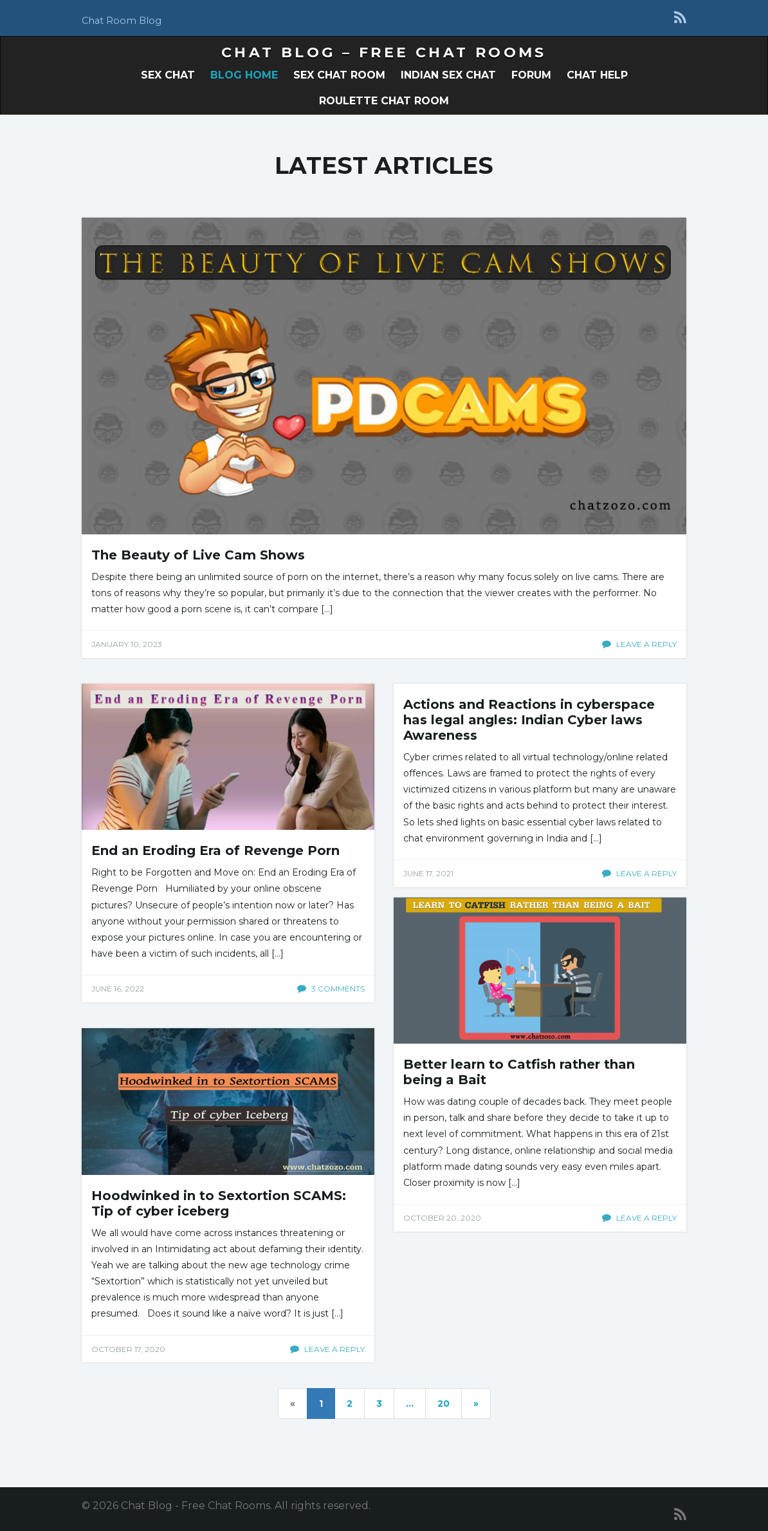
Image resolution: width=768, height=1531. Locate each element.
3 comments (331, 988)
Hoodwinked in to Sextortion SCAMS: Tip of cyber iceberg (218, 1203)
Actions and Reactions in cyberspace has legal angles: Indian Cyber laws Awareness (529, 720)
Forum (531, 75)
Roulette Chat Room (384, 101)
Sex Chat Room (339, 75)
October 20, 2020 (442, 1218)
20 (443, 1403)
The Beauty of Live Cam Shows (198, 555)
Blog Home (244, 75)
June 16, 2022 (117, 988)
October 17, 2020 (128, 1349)
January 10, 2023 (126, 644)
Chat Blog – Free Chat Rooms (384, 52)
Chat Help (597, 75)
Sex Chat (168, 75)
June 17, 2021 (428, 873)
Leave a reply (639, 644)
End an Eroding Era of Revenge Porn (215, 850)
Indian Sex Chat (448, 75)
